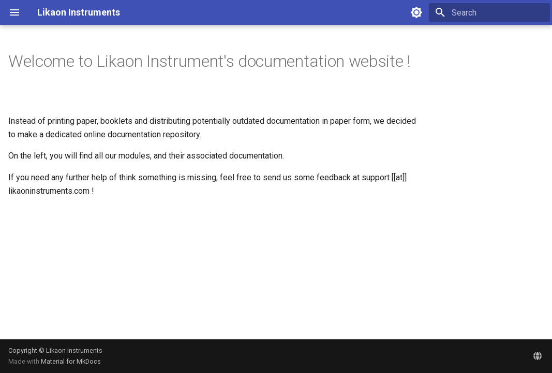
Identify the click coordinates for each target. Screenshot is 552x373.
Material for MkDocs (71, 361)
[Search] (489, 12)
